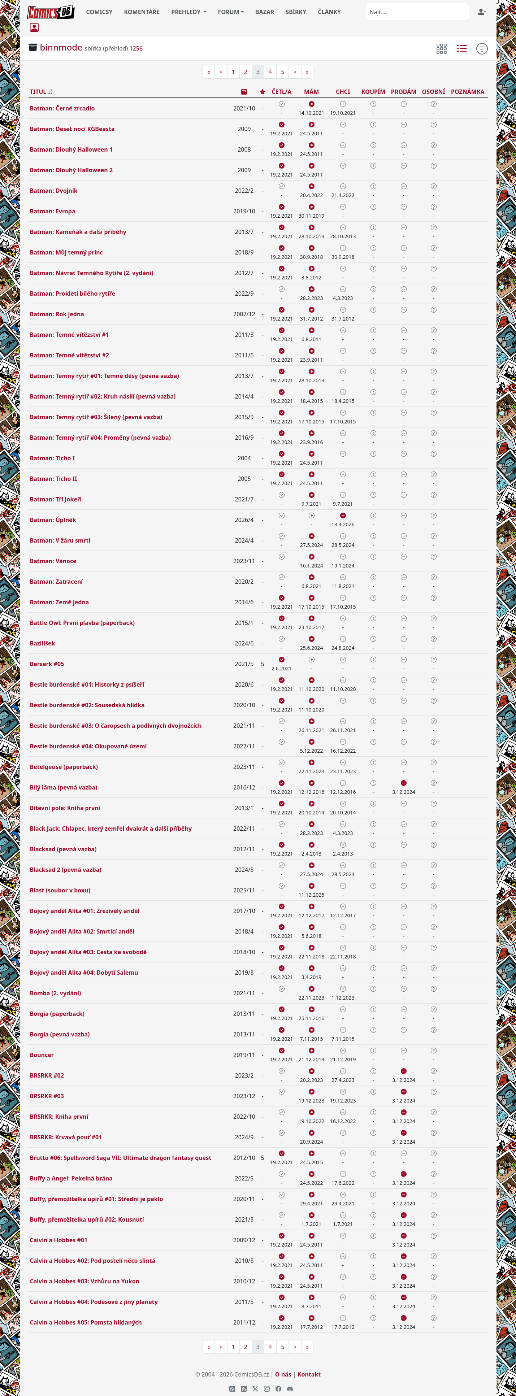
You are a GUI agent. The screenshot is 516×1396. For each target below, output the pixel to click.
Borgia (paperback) (57, 1014)
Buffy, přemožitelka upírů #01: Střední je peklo (96, 1199)
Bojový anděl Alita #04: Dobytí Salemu (84, 973)
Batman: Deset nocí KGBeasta (72, 129)
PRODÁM (404, 92)
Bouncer (42, 1055)
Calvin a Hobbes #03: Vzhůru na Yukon (85, 1281)
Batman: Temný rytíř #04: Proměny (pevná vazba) (100, 438)
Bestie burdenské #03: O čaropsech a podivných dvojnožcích (116, 726)
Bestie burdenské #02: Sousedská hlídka (87, 705)
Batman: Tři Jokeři (56, 499)
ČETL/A (281, 92)
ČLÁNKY (329, 12)
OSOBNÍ (433, 92)
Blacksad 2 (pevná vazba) (65, 870)
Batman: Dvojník (54, 191)
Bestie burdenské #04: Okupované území (88, 746)
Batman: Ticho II (53, 479)
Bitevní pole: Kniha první (65, 808)
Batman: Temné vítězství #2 (69, 355)
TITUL (38, 92)
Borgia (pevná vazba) (60, 1034)
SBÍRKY (296, 12)
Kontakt (309, 1374)
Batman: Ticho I (52, 458)
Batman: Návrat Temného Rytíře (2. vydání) (91, 273)
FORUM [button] (228, 12)
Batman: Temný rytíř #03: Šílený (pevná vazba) (96, 417)
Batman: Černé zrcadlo (62, 108)
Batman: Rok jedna (57, 314)
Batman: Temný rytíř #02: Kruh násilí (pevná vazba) (103, 396)
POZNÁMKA (468, 92)
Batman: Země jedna (59, 602)
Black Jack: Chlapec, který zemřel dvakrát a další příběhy (111, 828)
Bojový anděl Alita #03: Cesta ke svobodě (88, 952)
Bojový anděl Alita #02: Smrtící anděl (82, 931)
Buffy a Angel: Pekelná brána (71, 1178)
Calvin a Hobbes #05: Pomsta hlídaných (86, 1322)
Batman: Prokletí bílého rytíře (72, 293)
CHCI (343, 92)
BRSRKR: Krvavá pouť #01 (66, 1137)
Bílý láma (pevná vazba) (63, 787)
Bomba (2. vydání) (55, 993)
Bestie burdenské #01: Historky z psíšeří (87, 684)
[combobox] (417, 12)
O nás (283, 1374)
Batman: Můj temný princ (66, 252)
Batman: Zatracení (56, 582)
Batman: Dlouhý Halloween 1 (71, 149)
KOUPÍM (373, 92)
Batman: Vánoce (53, 561)
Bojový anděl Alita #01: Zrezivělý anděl (85, 911)
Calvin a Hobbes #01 (59, 1240)
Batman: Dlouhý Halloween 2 (71, 170)
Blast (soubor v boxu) (60, 890)
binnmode (61, 47)
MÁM (311, 92)
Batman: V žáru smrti (60, 540)
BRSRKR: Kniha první (59, 1117)
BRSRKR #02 (47, 1075)
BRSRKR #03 (47, 1096)
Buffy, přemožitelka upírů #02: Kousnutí (87, 1219)
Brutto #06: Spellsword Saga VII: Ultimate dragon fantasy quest (121, 1158)
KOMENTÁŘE (142, 12)
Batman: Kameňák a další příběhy (78, 232)
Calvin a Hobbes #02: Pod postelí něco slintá (93, 1261)
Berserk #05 (47, 664)
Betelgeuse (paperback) (64, 767)
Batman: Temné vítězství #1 (69, 335)
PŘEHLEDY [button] (186, 12)
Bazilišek (42, 643)
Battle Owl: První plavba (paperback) (82, 623)
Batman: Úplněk (53, 520)
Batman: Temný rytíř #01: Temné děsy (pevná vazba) (104, 376)
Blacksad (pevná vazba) (63, 849)
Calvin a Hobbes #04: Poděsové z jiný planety (94, 1302)
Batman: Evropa (52, 211)
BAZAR (264, 12)
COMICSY (99, 12)
